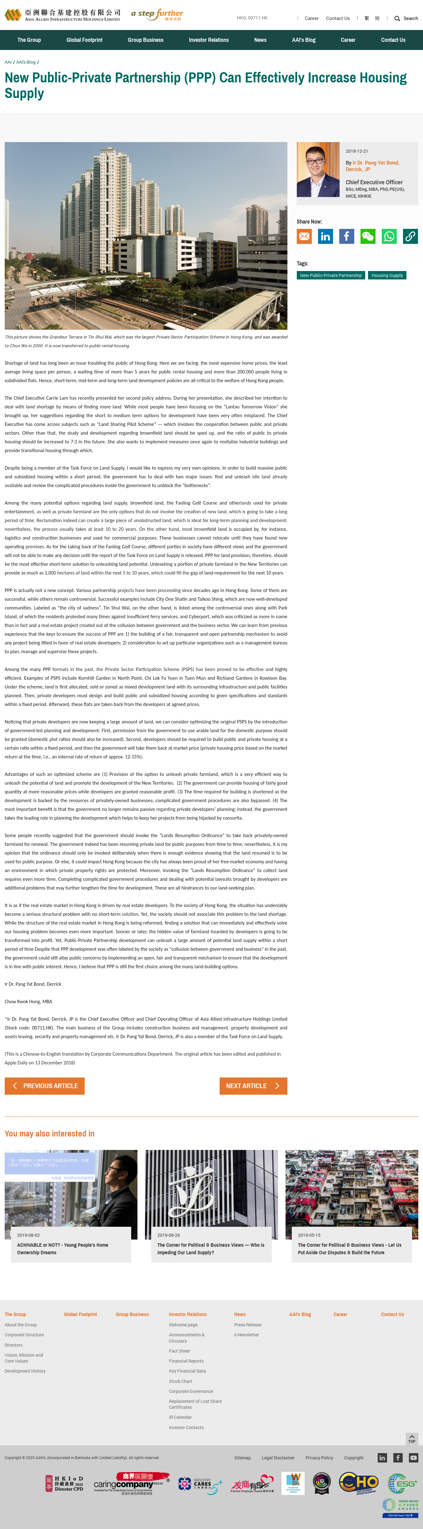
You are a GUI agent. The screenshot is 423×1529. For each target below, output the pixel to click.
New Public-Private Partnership (331, 275)
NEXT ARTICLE (253, 1085)
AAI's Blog (26, 62)
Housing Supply (387, 275)
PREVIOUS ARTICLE (44, 1085)
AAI (8, 62)
